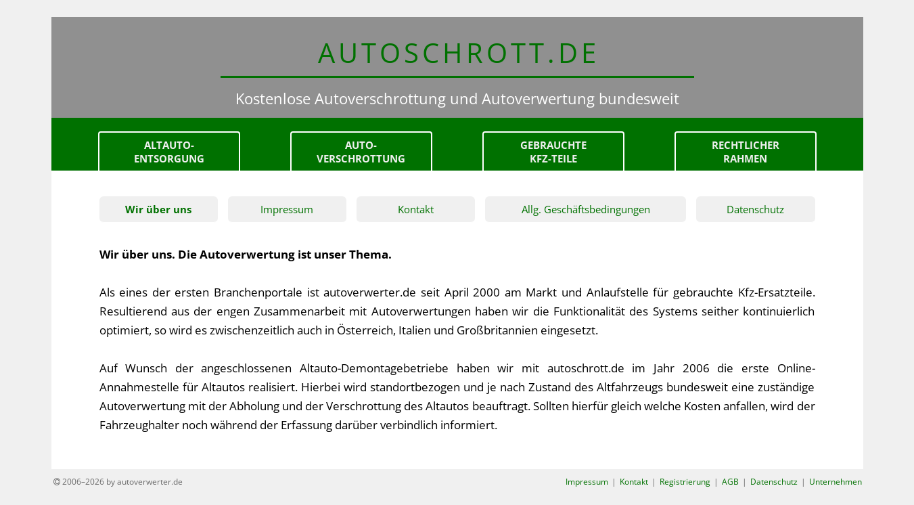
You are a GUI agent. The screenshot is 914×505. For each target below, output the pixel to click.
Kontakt (416, 209)
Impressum (286, 209)
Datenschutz (755, 209)
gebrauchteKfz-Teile (553, 151)
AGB (730, 481)
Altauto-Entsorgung (169, 151)
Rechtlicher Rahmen (745, 151)
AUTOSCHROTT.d (457, 52)
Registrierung (685, 481)
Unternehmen (835, 481)
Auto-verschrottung (361, 151)
